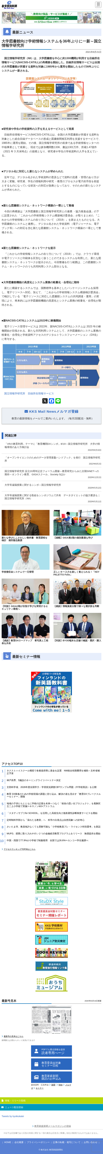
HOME (7, 1142)
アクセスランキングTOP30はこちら (19, 849)
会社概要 (19, 1142)
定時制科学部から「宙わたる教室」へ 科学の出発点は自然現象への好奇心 (46, 820)
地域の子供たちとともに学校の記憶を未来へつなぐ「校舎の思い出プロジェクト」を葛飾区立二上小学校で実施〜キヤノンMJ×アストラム (54, 805)
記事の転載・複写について (66, 1142)
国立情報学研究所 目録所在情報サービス (29, 393)
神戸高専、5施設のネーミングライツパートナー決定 (34, 780)
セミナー (39, 1088)
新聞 (53, 1085)
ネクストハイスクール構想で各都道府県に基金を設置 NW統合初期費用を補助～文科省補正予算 (53, 772)
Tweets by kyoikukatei (13, 1116)
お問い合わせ (90, 1142)
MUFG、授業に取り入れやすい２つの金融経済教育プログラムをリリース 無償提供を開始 (53, 833)
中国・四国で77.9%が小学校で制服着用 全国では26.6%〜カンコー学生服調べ (47, 840)
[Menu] (98, 5)
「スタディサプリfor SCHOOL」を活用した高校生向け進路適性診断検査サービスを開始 (52, 813)
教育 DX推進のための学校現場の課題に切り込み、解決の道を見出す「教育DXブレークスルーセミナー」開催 (54, 795)
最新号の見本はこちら (13, 1036)
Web (60, 1085)
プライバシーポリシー (38, 1142)
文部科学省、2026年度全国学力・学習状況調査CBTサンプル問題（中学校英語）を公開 (51, 787)
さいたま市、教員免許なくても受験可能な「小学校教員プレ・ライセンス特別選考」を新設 (54, 826)
